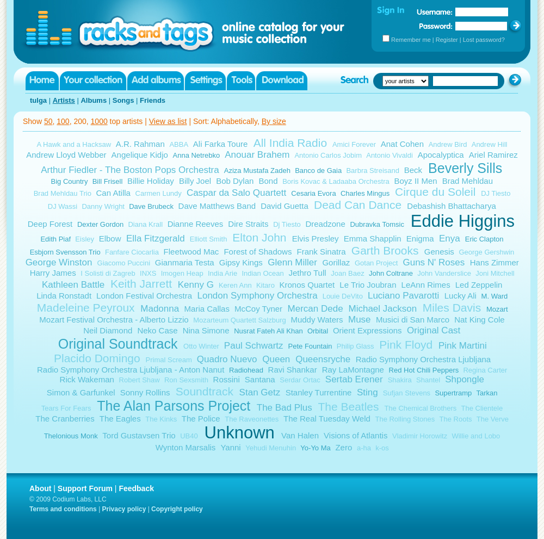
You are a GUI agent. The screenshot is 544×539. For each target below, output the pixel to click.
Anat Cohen (402, 143)
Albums (94, 100)
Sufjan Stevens (406, 393)
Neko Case (157, 330)
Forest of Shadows (258, 251)
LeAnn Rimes (425, 284)
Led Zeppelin (479, 284)
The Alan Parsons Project (173, 405)
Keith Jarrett (141, 283)
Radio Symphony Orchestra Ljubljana (423, 359)
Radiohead (246, 370)
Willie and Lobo (476, 436)
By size (274, 121)
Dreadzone (325, 223)
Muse (359, 319)
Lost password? (484, 39)
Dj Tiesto (287, 224)
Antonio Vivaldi (389, 155)
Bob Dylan (235, 180)
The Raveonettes (252, 419)
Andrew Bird (448, 144)
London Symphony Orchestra (257, 295)
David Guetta (284, 205)
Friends (152, 100)
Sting (367, 392)
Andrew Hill (490, 144)
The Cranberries (64, 418)
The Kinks (161, 419)
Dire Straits (248, 223)
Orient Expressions (367, 330)
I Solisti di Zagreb (108, 273)
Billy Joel (195, 180)
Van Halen (300, 435)
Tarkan (487, 393)
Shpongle (464, 379)
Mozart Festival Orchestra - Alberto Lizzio (113, 319)
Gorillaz (336, 262)
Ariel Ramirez (493, 154)
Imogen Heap (182, 273)
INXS (148, 273)
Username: (435, 12)
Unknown (240, 432)
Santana (260, 379)
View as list (168, 121)
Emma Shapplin (372, 238)
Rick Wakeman (87, 379)
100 (63, 121)
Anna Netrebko (196, 155)
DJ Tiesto (495, 193)
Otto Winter (201, 346)
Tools (241, 80)
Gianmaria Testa (184, 262)
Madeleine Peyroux (86, 307)
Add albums (155, 80)
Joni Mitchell (495, 273)
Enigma (420, 238)
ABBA (178, 144)
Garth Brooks (385, 250)
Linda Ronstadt (63, 295)
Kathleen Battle (73, 285)
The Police (201, 418)
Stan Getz (260, 392)
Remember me (411, 39)
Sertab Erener (354, 379)
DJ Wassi (62, 206)
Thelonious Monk (71, 436)
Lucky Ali (460, 295)
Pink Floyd (405, 344)
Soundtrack (204, 391)
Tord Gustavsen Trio (138, 435)
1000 (99, 121)
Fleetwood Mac (191, 251)
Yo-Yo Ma (315, 448)
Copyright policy (177, 509)
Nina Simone (206, 330)
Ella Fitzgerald (155, 238)
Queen (276, 359)
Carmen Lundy (158, 193)
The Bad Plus (284, 407)
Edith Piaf (55, 239)
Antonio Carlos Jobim (328, 155)
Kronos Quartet (307, 284)
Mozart (497, 309)
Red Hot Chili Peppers (424, 370)
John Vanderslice (444, 273)
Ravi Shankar (292, 369)
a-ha (364, 448)
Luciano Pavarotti (403, 295)
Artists (64, 100)
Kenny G (196, 285)
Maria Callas (207, 308)
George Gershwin (486, 252)
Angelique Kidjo (140, 154)
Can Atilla (113, 192)
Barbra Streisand (372, 170)
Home (42, 80)
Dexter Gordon (100, 224)
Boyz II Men (415, 180)
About (40, 488)
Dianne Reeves (196, 223)
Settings (205, 80)
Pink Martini (462, 345)
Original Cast (433, 330)
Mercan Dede (315, 308)
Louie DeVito (343, 296)
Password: (436, 26)
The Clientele (482, 408)
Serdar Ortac (300, 380)
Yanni (230, 447)
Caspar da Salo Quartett (236, 193)
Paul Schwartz (253, 345)
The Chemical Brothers (420, 408)
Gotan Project (376, 263)
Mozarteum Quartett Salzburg (239, 320)
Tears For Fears (66, 408)
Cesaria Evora (313, 193)
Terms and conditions (63, 509)
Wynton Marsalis (186, 447)
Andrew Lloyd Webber (66, 154)
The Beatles (348, 406)
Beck (413, 170)
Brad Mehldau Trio (62, 193)
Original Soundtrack (118, 343)
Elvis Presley (315, 238)
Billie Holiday (150, 180)
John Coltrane (391, 273)
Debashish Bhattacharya (451, 205)
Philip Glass (355, 346)
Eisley (84, 239)
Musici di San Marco (412, 319)
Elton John (259, 237)
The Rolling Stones (405, 419)
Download (281, 80)
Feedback (136, 488)
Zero (343, 447)
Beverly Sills (465, 168)
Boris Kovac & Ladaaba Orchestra (336, 181)
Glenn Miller (292, 262)
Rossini (226, 379)
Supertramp (453, 393)
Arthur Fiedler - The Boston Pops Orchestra (130, 170)
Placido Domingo (97, 358)
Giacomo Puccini (124, 263)
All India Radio (290, 143)
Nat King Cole (479, 319)
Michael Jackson (382, 308)
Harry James (53, 272)
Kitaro (265, 285)
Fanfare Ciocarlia (132, 252)
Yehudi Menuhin (270, 448)
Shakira (400, 380)
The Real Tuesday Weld (326, 418)
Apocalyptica (441, 154)
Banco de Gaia (318, 170)
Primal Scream (169, 360)
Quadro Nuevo (227, 359)
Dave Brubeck (151, 206)
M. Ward (494, 296)
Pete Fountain (310, 346)
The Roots (456, 419)
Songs (123, 100)
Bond (267, 180)
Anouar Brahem (257, 155)
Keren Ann (235, 285)
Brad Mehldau (467, 180)
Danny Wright (103, 206)
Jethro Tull (307, 272)
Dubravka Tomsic (377, 224)
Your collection (93, 80)
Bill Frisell (107, 181)
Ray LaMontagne (353, 369)
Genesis (439, 251)
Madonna (159, 308)
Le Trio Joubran (367, 284)
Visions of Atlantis (355, 435)
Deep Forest (50, 223)
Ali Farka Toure (220, 143)
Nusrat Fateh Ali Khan (268, 331)
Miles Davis (452, 307)
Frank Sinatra (321, 251)
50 (48, 121)
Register (447, 39)
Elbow (110, 238)
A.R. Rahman (140, 143)
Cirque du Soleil (435, 191)
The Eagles (120, 418)
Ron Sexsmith (186, 380)
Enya (449, 238)
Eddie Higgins (463, 221)
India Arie (222, 273)
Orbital (317, 331)
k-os (382, 448)
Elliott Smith (208, 239)
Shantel (428, 380)
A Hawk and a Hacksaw (74, 144)
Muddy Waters (316, 319)
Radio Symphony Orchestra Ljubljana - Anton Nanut (130, 369)
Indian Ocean (262, 273)
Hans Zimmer (494, 262)
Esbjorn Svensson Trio (65, 252)
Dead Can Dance (357, 205)
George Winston (59, 262)
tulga (38, 100)
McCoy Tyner (258, 308)
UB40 (189, 436)
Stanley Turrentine (319, 392)
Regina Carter (485, 370)
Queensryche (322, 359)
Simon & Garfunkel (81, 392)
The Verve (493, 419)
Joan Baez (347, 273)
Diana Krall (145, 224)
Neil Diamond (107, 330)
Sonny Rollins (145, 392)
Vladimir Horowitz (419, 436)
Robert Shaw (139, 380)
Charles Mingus (365, 193)
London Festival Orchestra (144, 295)
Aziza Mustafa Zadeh (257, 170)
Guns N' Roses (434, 262)
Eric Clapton (484, 239)
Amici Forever (354, 144)
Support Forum (85, 488)
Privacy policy (124, 509)
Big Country (69, 181)
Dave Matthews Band (217, 205)
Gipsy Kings (241, 262)
